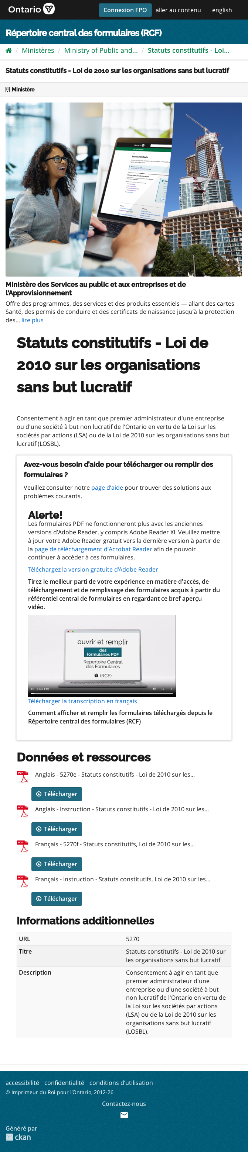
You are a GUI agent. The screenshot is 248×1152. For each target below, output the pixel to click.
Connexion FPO (125, 10)
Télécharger (56, 794)
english (222, 10)
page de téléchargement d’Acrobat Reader (93, 549)
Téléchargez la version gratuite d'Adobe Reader (93, 569)
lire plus (32, 320)
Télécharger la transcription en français (82, 701)
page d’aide (107, 487)
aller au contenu (178, 10)
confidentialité (64, 1083)
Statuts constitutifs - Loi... (189, 50)
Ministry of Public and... (101, 50)
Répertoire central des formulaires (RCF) (83, 33)
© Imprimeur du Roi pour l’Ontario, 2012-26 (59, 1092)
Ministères (38, 50)
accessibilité (22, 1083)
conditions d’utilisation (121, 1083)
